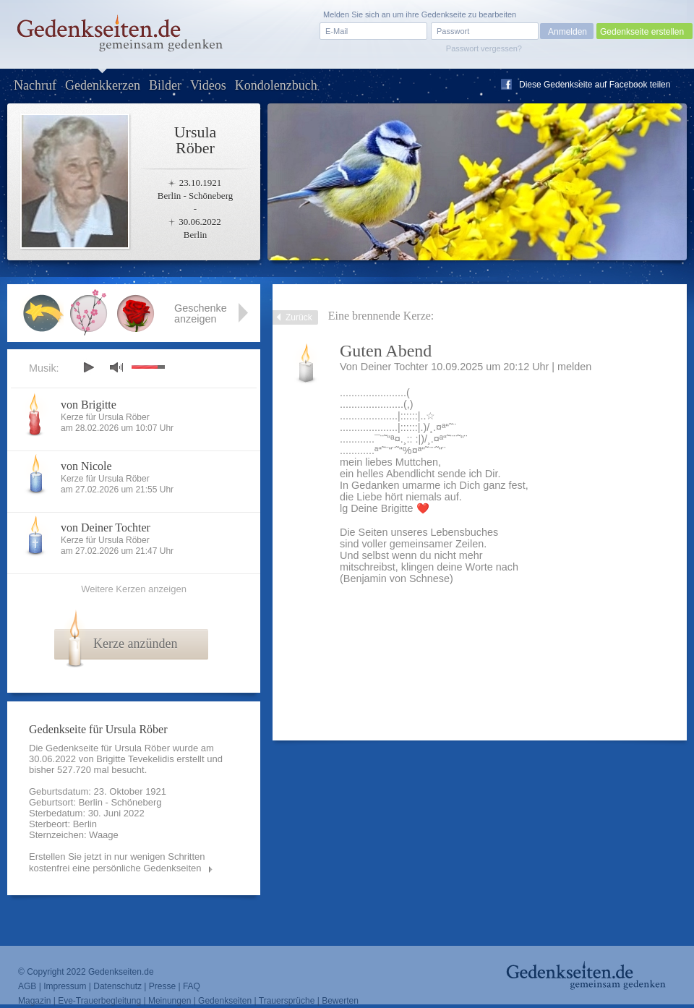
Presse (162, 986)
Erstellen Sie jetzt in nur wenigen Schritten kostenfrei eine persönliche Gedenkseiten (117, 862)
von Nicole (86, 466)
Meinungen (169, 1001)
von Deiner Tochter (105, 527)
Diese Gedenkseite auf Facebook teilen (594, 85)
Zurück (299, 317)
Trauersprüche (287, 1001)
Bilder (165, 85)
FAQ (191, 986)
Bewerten (340, 1001)
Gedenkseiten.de (121, 972)
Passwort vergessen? (484, 48)
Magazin (34, 1001)
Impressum (64, 986)
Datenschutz (117, 986)
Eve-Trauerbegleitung (99, 1001)
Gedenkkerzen (102, 85)
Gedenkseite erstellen (642, 32)
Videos (208, 85)
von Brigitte (88, 404)
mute (116, 367)
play (88, 367)
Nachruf (35, 85)
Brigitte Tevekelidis (135, 758)
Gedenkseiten (225, 1001)
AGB (27, 986)
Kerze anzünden (135, 643)
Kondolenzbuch (276, 85)
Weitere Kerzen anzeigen (134, 589)
